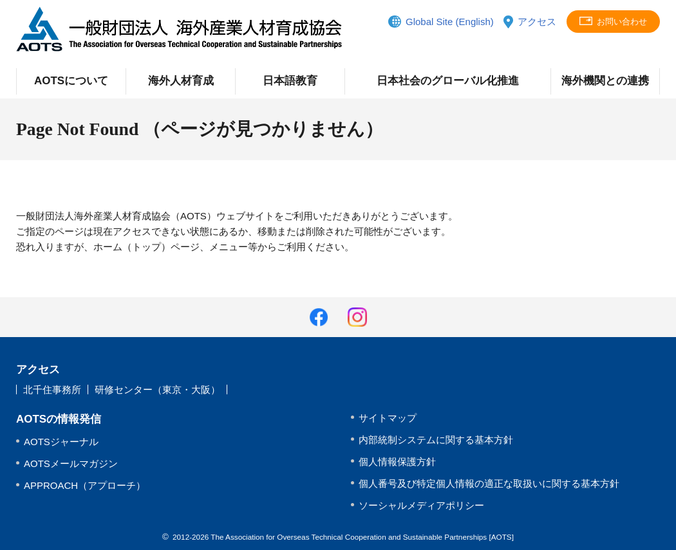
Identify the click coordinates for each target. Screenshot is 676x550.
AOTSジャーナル (61, 441)
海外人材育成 (181, 81)
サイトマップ (388, 417)
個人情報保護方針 (397, 461)
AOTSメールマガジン (71, 463)
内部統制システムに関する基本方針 (436, 439)
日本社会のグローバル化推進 (448, 81)
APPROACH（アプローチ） (85, 485)
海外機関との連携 (605, 81)
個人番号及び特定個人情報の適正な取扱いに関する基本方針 (489, 483)
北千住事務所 (52, 389)
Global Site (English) (450, 21)
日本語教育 (290, 81)
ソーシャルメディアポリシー (421, 505)
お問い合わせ (622, 21)
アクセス (537, 21)
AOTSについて (71, 81)
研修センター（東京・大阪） (157, 389)
